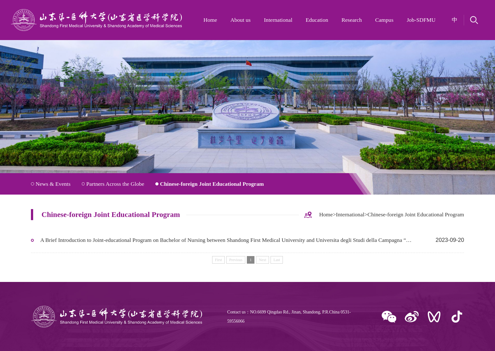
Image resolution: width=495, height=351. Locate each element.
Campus (384, 20)
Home (210, 20)
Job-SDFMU (421, 20)
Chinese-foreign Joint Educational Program (212, 184)
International (278, 20)
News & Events (53, 184)
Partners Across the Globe (115, 184)
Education (317, 20)
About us (240, 20)
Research (352, 20)
